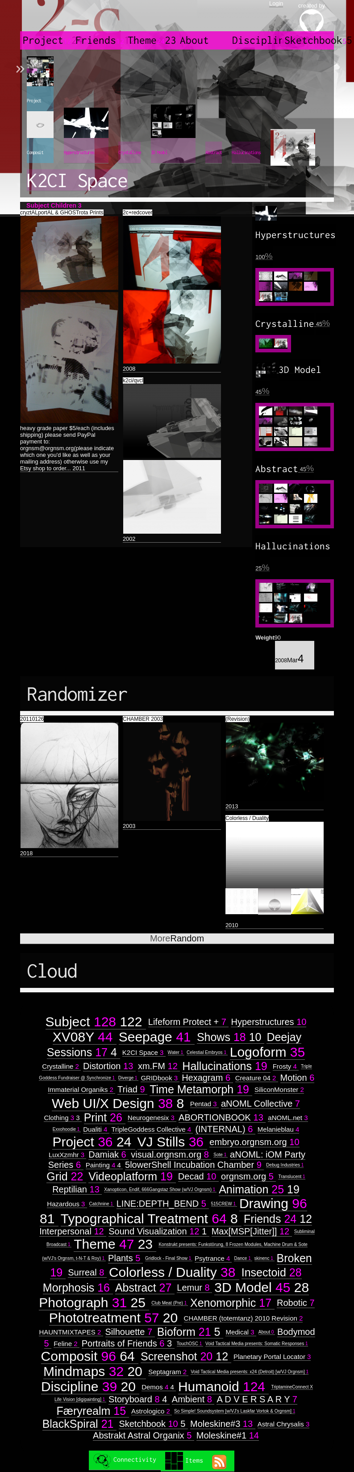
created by (311, 17)
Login (276, 3)
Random (177, 938)
